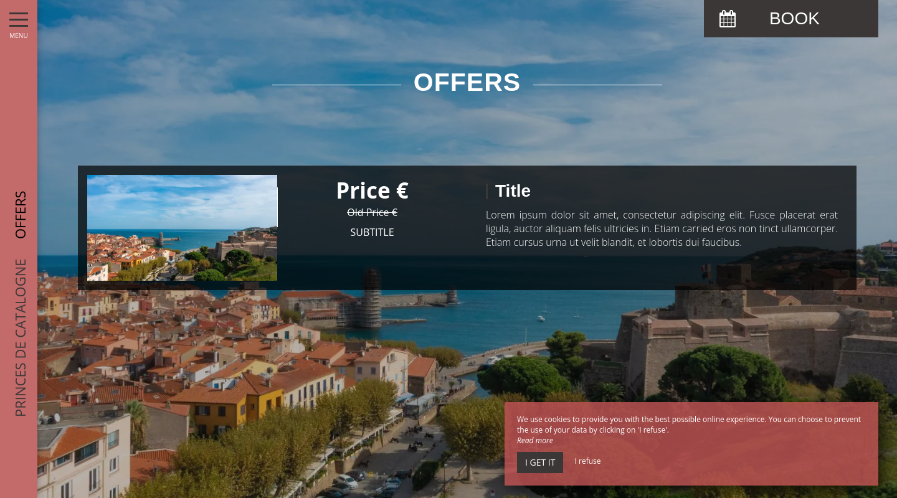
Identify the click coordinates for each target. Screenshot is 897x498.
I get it (540, 462)
